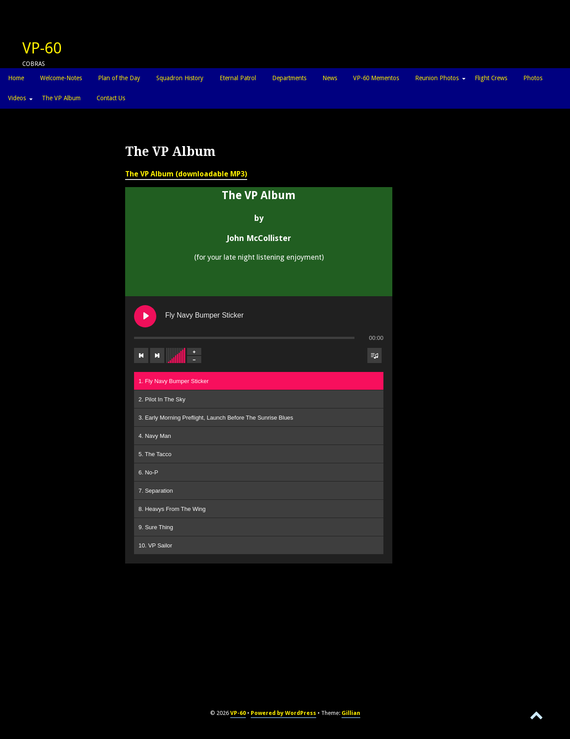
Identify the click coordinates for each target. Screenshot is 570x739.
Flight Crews (491, 78)
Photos (532, 78)
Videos (17, 98)
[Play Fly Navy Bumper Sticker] (145, 316)
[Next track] (157, 355)
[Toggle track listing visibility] (374, 355)
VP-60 (41, 48)
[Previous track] (141, 355)
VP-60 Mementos (376, 78)
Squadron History (180, 78)
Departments (289, 78)
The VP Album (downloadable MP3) (186, 174)
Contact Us (111, 98)
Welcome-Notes (61, 78)
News (329, 78)
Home (16, 78)
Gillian (351, 713)
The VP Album (61, 98)
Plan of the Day (119, 78)
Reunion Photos (437, 78)
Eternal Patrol (238, 78)
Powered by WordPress (283, 713)
